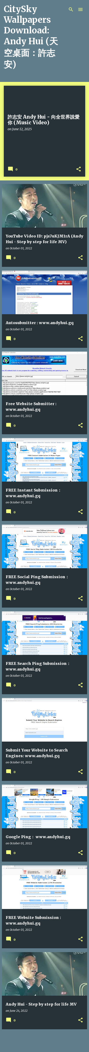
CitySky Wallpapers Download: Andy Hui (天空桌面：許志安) (31, 37)
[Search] (71, 9)
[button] (78, 169)
